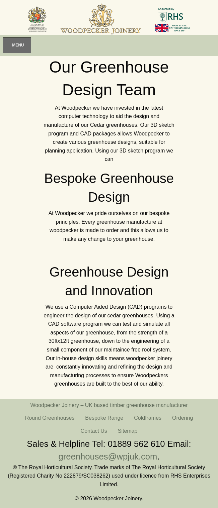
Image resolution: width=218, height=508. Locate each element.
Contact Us (94, 431)
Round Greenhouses (50, 418)
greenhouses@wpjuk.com (108, 456)
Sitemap (128, 431)
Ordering (182, 418)
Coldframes (147, 418)
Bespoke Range (104, 418)
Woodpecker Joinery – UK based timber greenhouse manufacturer (109, 405)
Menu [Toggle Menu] (18, 45)
